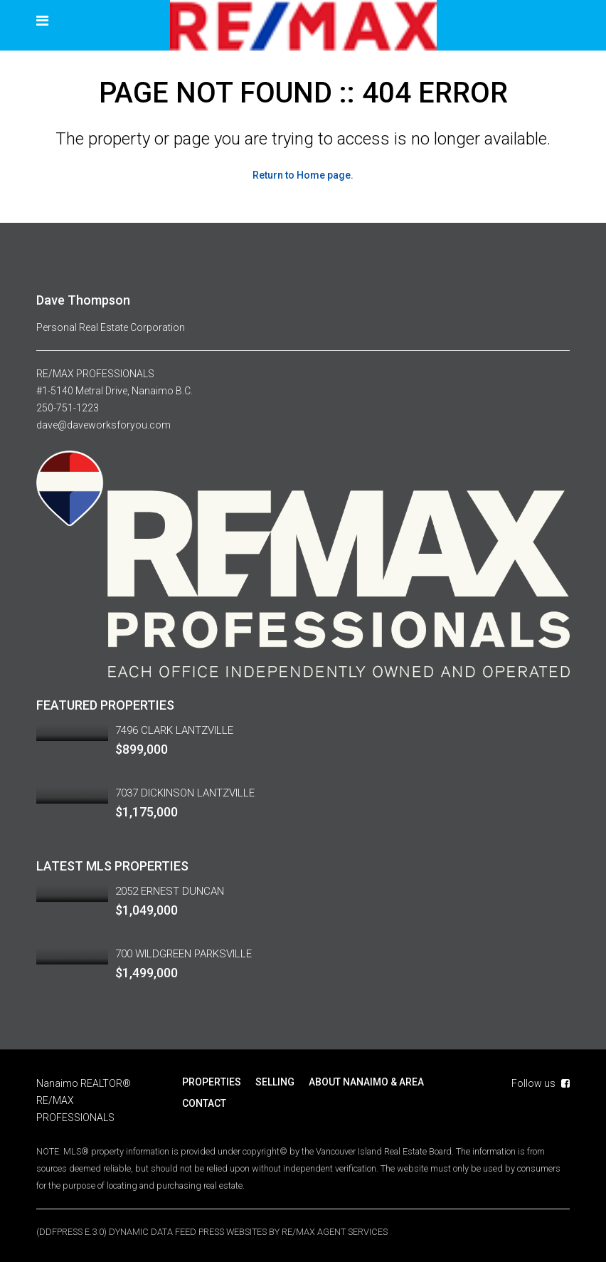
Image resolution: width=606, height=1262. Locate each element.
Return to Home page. (303, 175)
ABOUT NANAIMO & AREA (366, 1082)
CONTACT (204, 1103)
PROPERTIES (211, 1082)
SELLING (274, 1082)
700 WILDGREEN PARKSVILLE (183, 953)
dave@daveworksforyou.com (103, 425)
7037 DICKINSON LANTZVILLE (185, 793)
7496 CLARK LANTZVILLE (174, 730)
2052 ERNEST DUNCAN (169, 891)
